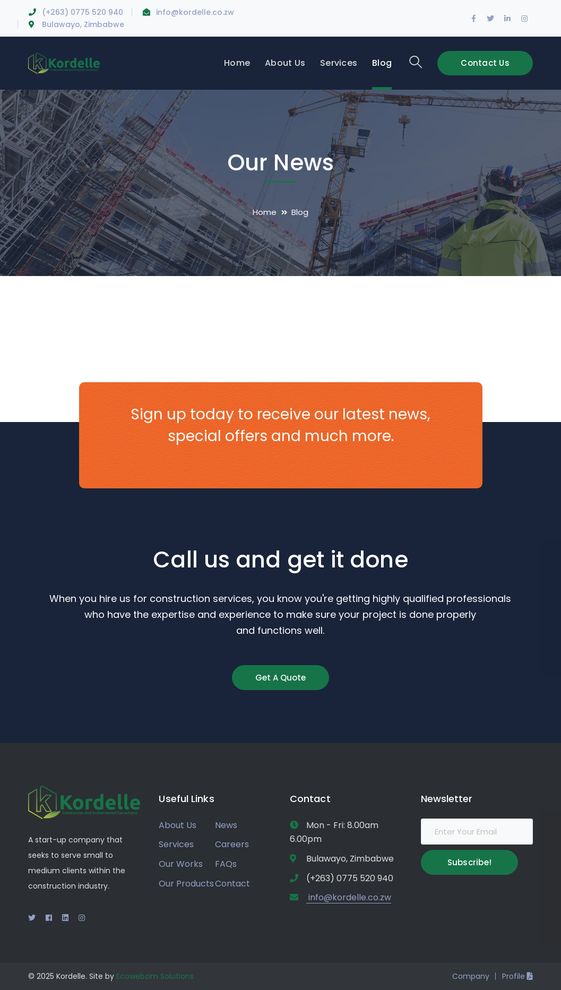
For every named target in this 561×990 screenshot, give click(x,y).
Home (265, 212)
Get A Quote (280, 677)
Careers (232, 844)
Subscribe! (469, 862)
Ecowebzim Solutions (155, 976)
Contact (232, 883)
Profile (517, 976)
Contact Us (485, 62)
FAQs (226, 864)
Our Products (186, 883)
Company (470, 976)
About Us (177, 825)
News (226, 825)
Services (176, 844)
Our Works (181, 864)
